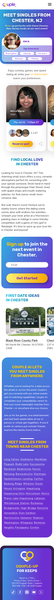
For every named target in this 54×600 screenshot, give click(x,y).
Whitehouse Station (17, 503)
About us (23, 578)
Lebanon (39, 498)
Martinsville (11, 517)
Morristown (33, 493)
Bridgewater (12, 508)
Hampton (26, 517)
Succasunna (37, 464)
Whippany (26, 522)
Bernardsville (24, 474)
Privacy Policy (20, 580)
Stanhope (40, 474)
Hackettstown (13, 478)
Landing (28, 478)
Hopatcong (33, 488)
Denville (42, 508)
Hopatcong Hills (14, 493)
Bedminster (24, 469)
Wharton (28, 483)
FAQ (31, 578)
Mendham (41, 459)
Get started (27, 278)
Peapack (9, 464)
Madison (38, 517)
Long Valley (11, 459)
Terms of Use (33, 580)
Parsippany (22, 527)
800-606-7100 (19, 586)
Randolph (10, 469)
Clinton (34, 527)
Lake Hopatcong (23, 498)
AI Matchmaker (39, 74)
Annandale (11, 512)
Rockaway (37, 503)
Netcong (9, 474)
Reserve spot (20, 143)
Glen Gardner (27, 512)
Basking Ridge (13, 483)
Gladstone (26, 459)
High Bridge (28, 508)
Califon (38, 478)
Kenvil (37, 469)
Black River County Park (22, 341)
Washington (11, 522)
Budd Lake (22, 464)
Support (38, 583)
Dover (39, 483)
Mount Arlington (14, 488)
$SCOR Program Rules (22, 583)
